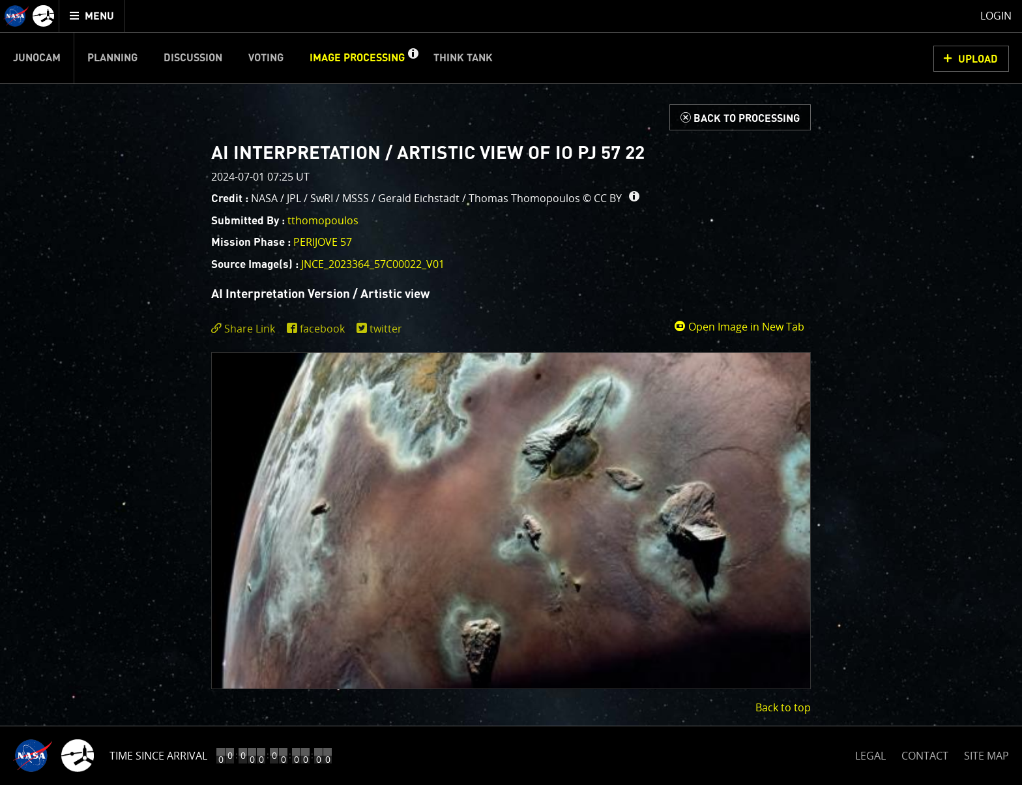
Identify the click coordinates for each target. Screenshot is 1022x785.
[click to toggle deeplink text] (245, 328)
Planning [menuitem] (112, 58)
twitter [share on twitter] (386, 328)
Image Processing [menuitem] (357, 58)
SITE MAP (986, 755)
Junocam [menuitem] (37, 58)
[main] (511, 392)
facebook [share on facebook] (322, 328)
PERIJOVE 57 (322, 242)
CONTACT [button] (924, 755)
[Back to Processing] (740, 117)
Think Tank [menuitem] (463, 58)
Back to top (783, 707)
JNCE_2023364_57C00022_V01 (373, 264)
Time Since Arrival (158, 755)
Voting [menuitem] (266, 58)
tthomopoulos (322, 220)
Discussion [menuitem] (193, 58)
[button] (412, 58)
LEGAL (870, 753)
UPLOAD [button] (978, 59)
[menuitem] (92, 16)
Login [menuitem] (996, 15)
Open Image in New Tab (739, 326)
